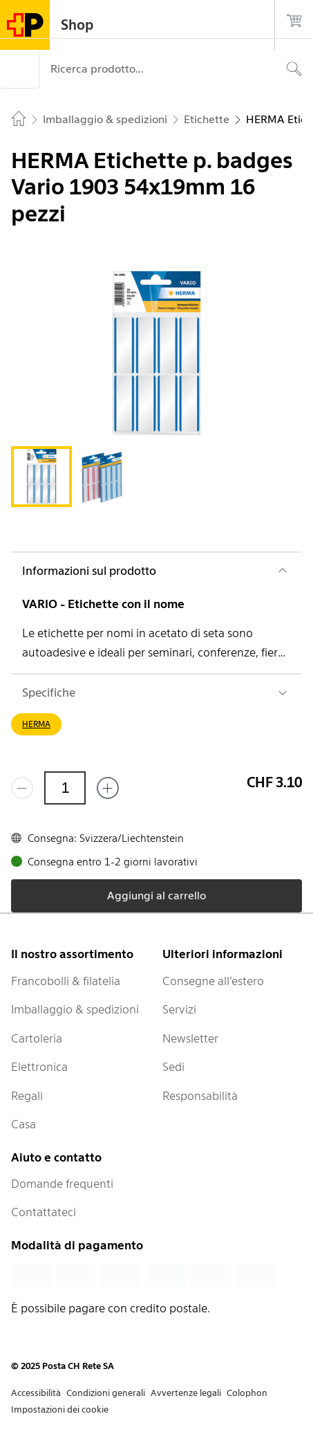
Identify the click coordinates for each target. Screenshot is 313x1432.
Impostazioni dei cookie (59, 1409)
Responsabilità (200, 1096)
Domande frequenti (62, 1184)
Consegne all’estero (213, 981)
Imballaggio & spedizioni (75, 1009)
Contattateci (43, 1212)
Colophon (247, 1393)
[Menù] (19, 69)
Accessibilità (36, 1393)
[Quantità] (65, 788)
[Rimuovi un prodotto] (22, 788)
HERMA (36, 724)
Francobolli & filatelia (65, 981)
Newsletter (190, 1038)
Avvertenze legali (186, 1393)
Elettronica (39, 1067)
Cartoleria (36, 1038)
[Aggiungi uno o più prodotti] (108, 788)
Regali (27, 1096)
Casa (23, 1124)
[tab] (41, 476)
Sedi (173, 1067)
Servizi (179, 1009)
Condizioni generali (105, 1393)
